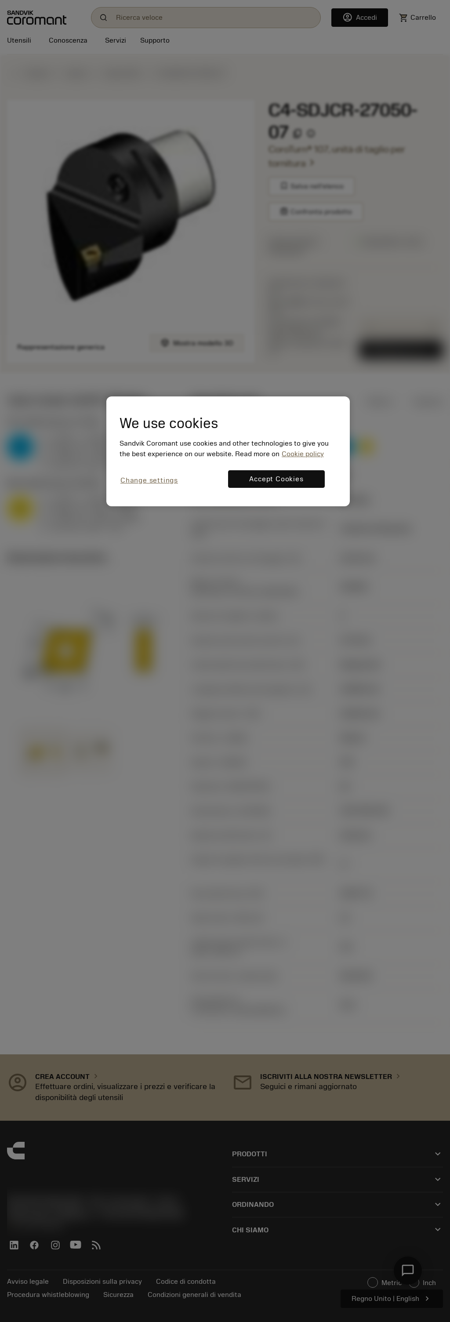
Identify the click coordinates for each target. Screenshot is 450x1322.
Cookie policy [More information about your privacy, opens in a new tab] (303, 454)
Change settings (149, 480)
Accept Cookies (276, 479)
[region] (228, 451)
